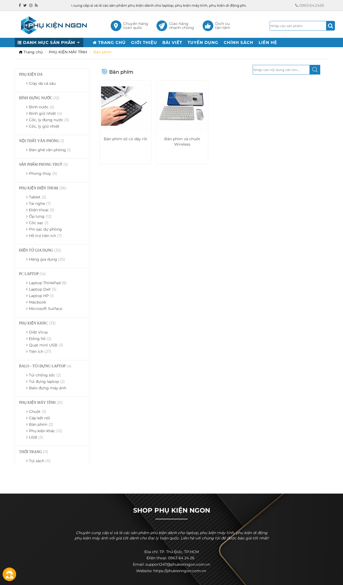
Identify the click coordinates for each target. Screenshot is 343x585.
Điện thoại (41, 210)
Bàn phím (41, 424)
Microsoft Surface (45, 308)
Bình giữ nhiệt (45, 113)
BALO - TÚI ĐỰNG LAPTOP (45, 366)
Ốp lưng (40, 216)
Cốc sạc (39, 222)
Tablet (37, 197)
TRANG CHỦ (109, 42)
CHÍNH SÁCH (238, 42)
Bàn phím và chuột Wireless (182, 141)
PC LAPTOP (32, 273)
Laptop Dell (43, 289)
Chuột (37, 411)
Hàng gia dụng (47, 259)
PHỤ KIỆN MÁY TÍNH (68, 52)
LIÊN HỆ (268, 42)
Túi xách (40, 460)
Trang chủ (31, 52)
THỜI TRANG (33, 451)
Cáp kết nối (39, 418)
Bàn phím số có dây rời (125, 138)
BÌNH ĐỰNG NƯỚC (39, 97)
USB (36, 437)
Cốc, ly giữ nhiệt (44, 126)
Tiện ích (40, 351)
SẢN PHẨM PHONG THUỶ (43, 164)
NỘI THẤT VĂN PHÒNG (41, 140)
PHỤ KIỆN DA (31, 74)
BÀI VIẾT (172, 42)
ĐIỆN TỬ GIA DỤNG (40, 250)
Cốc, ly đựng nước (49, 119)
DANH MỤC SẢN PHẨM (49, 42)
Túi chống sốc (45, 375)
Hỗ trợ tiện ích (45, 235)
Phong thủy (43, 173)
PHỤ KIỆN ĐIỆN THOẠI (42, 188)
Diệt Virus (38, 332)
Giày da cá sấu (42, 83)
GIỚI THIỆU (144, 42)
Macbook (37, 302)
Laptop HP (41, 295)
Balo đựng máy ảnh (47, 388)
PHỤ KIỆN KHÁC (37, 323)
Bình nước (41, 107)
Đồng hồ (40, 338)
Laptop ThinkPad (48, 282)
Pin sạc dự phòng (45, 229)
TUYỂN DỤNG (203, 42)
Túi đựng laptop (47, 381)
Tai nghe (40, 203)
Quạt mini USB (46, 345)
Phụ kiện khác (45, 430)
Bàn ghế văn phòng (50, 149)
